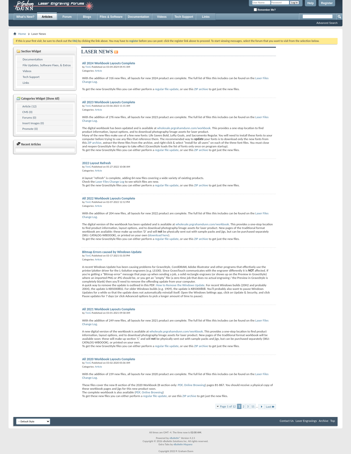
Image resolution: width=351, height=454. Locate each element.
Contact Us (287, 421)
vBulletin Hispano (182, 444)
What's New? (25, 17)
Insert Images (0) (33, 123)
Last (270, 406)
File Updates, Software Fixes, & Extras (47, 65)
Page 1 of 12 (228, 406)
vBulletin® (174, 438)
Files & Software (111, 17)
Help (310, 3)
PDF (180, 385)
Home (22, 34)
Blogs (87, 17)
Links (206, 17)
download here (158, 235)
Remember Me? (265, 9)
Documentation (138, 17)
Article (98, 70)
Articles (47, 17)
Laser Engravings (306, 421)
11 (252, 406)
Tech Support (184, 17)
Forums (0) (29, 117)
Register (327, 3)
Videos (161, 17)
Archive (323, 421)
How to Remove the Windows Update (180, 285)
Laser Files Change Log (110, 181)
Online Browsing (194, 385)
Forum (67, 17)
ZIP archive (201, 89)
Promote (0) (30, 129)
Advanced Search (327, 22)
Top (332, 421)
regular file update (166, 89)
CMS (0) (27, 112)
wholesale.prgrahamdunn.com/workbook (184, 128)
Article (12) (29, 106)
